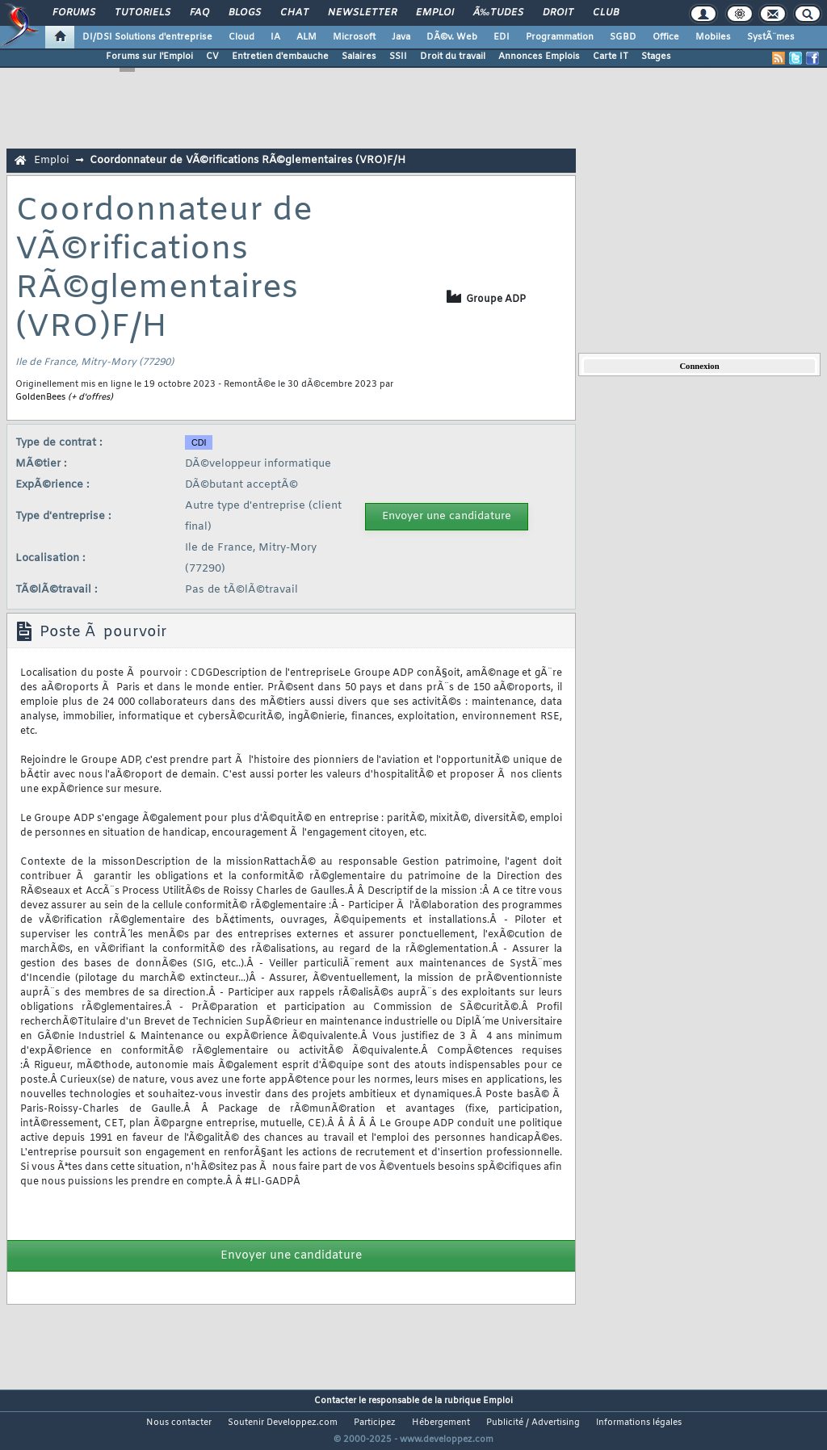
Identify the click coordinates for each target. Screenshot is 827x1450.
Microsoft (354, 37)
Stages (656, 56)
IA (275, 37)
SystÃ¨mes (771, 37)
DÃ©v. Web (451, 37)
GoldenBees (40, 397)
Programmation (560, 37)
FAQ (199, 12)
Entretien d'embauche (280, 56)
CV (212, 56)
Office (666, 37)
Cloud (241, 37)
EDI (501, 37)
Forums (74, 12)
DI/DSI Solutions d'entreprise (147, 37)
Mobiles (713, 37)
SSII (398, 56)
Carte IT (610, 56)
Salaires (359, 56)
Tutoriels (142, 12)
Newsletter (362, 12)
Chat (294, 12)
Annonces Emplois (539, 56)
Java (401, 37)
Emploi (434, 12)
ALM (306, 37)
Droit (558, 12)
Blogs (244, 12)
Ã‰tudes (498, 12)
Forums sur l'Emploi (149, 56)
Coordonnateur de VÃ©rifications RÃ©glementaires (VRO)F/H (247, 160)
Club (605, 12)
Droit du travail (452, 56)
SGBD (623, 37)
